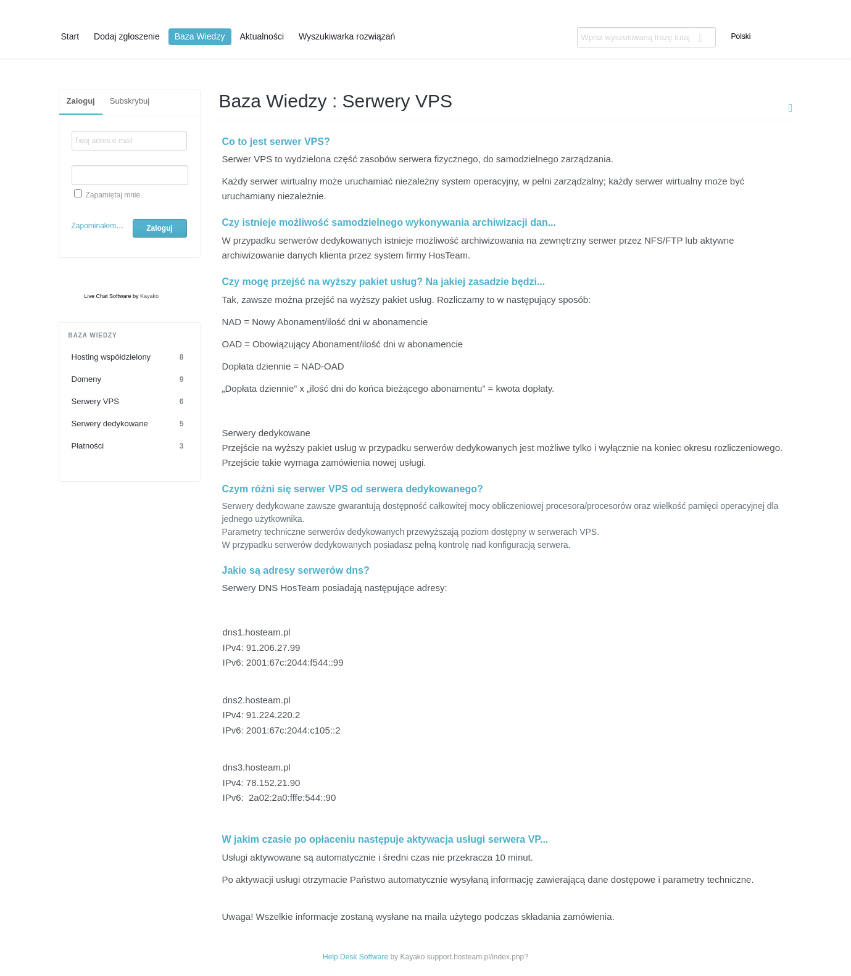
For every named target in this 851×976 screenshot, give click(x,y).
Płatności (130, 446)
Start (70, 36)
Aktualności (261, 36)
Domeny (130, 379)
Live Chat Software (108, 296)
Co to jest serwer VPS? (276, 141)
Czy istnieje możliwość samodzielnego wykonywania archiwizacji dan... (389, 222)
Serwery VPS (130, 401)
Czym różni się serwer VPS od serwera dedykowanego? (352, 489)
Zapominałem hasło (104, 225)
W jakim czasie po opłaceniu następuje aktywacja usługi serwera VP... (385, 839)
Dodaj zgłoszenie (127, 36)
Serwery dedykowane (130, 424)
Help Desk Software (355, 957)
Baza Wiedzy (200, 36)
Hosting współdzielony (130, 357)
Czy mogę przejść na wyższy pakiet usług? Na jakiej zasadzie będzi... (384, 281)
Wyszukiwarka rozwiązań (347, 36)
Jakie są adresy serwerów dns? (296, 570)
